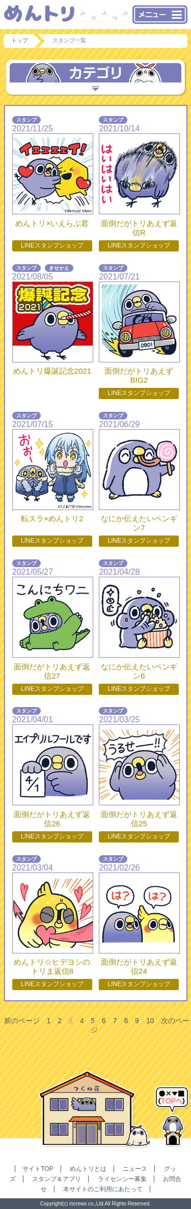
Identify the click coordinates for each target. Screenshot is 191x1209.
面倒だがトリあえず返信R (139, 228)
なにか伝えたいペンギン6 (139, 671)
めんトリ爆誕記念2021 (52, 371)
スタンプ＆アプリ (56, 1179)
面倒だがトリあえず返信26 (52, 819)
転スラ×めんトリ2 (52, 518)
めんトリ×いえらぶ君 (52, 223)
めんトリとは (88, 1168)
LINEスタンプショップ (52, 245)
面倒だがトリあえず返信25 (139, 819)
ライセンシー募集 (122, 1179)
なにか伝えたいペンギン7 (139, 523)
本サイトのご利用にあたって (103, 1189)
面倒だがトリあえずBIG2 (138, 375)
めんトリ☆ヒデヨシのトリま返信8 (52, 966)
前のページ (22, 1021)
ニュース (135, 1168)
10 (150, 1021)
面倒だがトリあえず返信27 (52, 671)
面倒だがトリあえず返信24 (139, 966)
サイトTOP (37, 1168)
